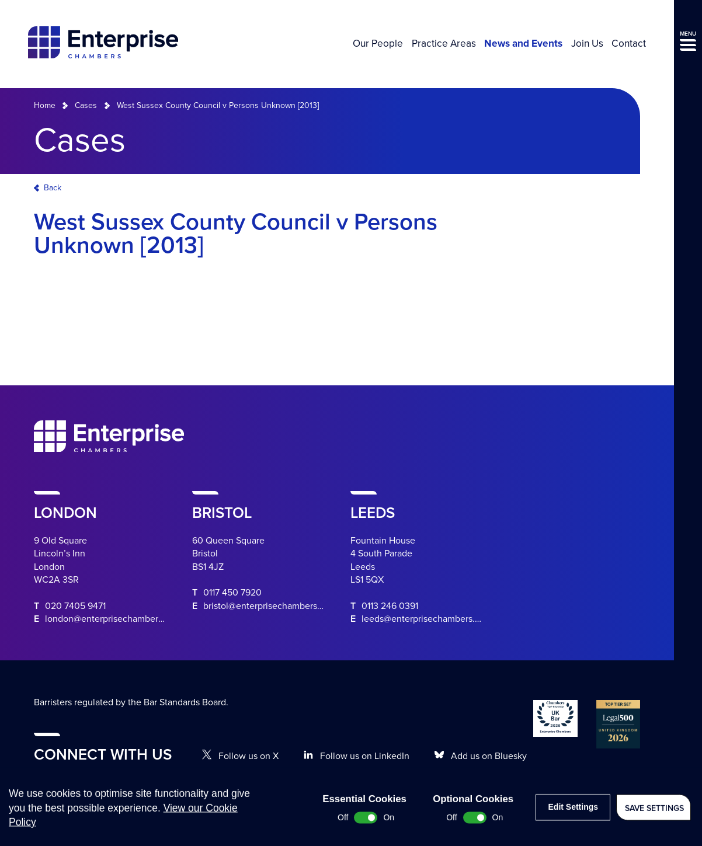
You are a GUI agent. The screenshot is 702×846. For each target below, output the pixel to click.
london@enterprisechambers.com (113, 619)
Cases (86, 105)
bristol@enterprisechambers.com (270, 606)
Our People (378, 44)
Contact (628, 44)
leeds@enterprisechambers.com (427, 619)
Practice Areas (444, 44)
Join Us (587, 44)
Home (44, 105)
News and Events (523, 44)
